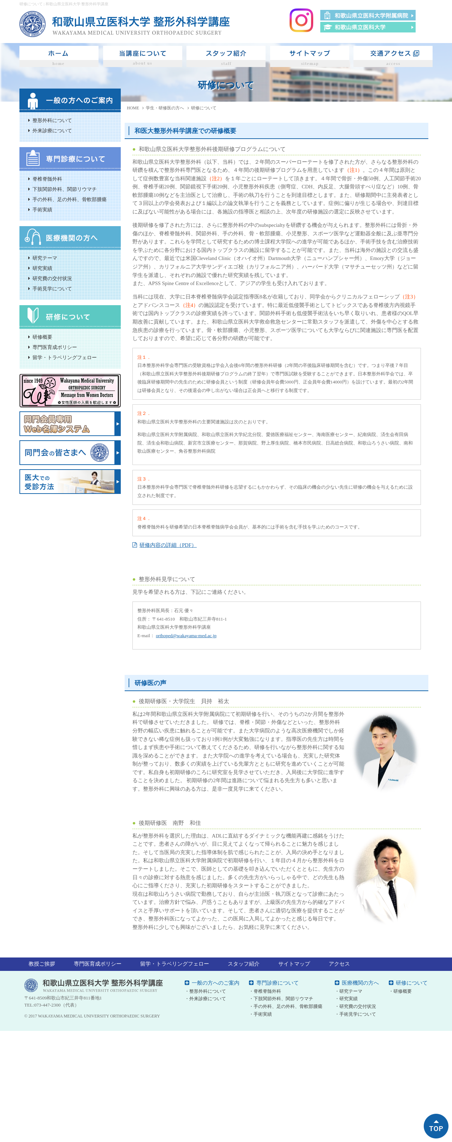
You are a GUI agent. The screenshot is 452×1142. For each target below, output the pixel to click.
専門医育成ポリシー (54, 347)
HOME (133, 108)
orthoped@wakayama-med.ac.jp (186, 635)
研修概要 (42, 337)
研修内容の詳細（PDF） (168, 545)
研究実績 (42, 268)
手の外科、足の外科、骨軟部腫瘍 (69, 199)
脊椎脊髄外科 (47, 179)
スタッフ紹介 (244, 964)
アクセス (339, 964)
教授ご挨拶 (42, 964)
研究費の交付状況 (52, 278)
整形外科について (52, 120)
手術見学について (52, 288)
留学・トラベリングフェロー (64, 357)
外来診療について (52, 130)
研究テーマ (44, 258)
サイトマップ (294, 964)
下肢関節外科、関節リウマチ (64, 189)
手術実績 (42, 209)
